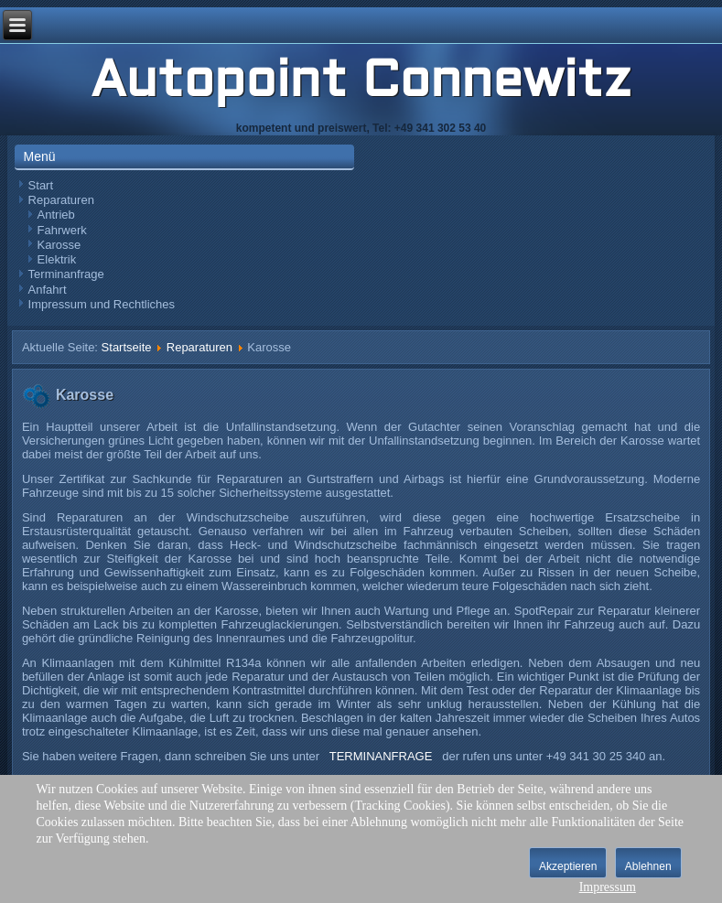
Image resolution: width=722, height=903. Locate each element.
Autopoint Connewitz (361, 83)
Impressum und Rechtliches (101, 304)
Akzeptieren (568, 866)
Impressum (607, 887)
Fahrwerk (62, 230)
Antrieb (56, 214)
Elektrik (57, 259)
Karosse (59, 245)
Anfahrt (47, 289)
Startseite (127, 347)
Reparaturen (61, 200)
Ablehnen (648, 866)
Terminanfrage (66, 274)
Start (40, 185)
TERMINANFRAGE (381, 756)
